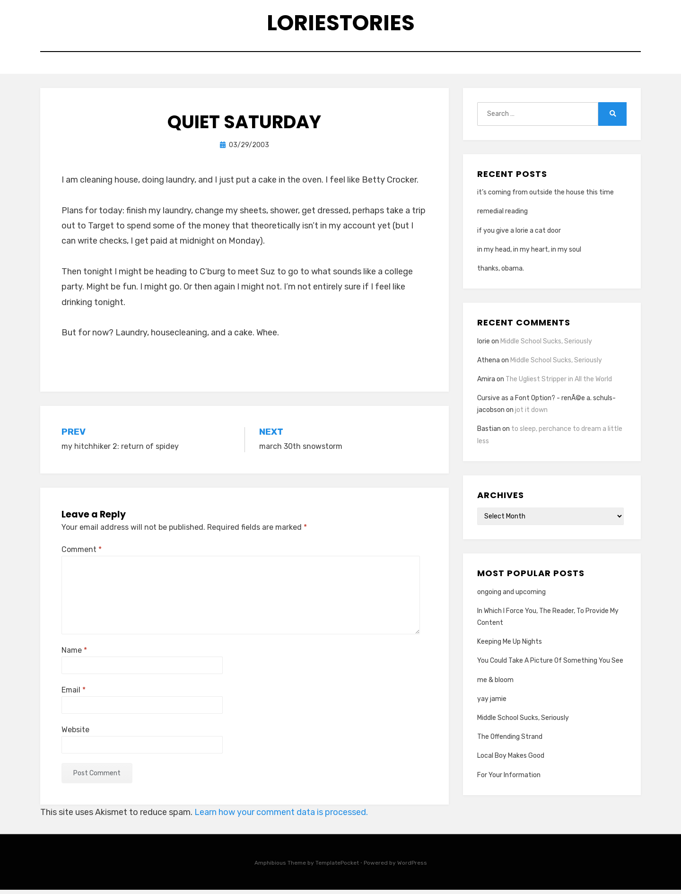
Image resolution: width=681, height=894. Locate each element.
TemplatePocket (337, 867)
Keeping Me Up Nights (509, 646)
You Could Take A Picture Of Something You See (550, 665)
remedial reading (502, 215)
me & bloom (495, 684)
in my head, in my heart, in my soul (529, 253)
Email (73, 693)
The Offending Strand (509, 741)
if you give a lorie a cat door (519, 234)
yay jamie (491, 703)
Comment (81, 553)
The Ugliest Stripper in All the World (559, 383)
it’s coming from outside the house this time (545, 197)
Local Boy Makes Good (510, 760)
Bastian (489, 433)
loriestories (340, 24)
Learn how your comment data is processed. (281, 816)
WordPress (412, 867)
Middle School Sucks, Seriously (546, 345)
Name (74, 653)
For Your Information (509, 779)
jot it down (531, 414)
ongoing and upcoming (511, 596)
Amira (486, 383)
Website (75, 733)
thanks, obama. (500, 273)
